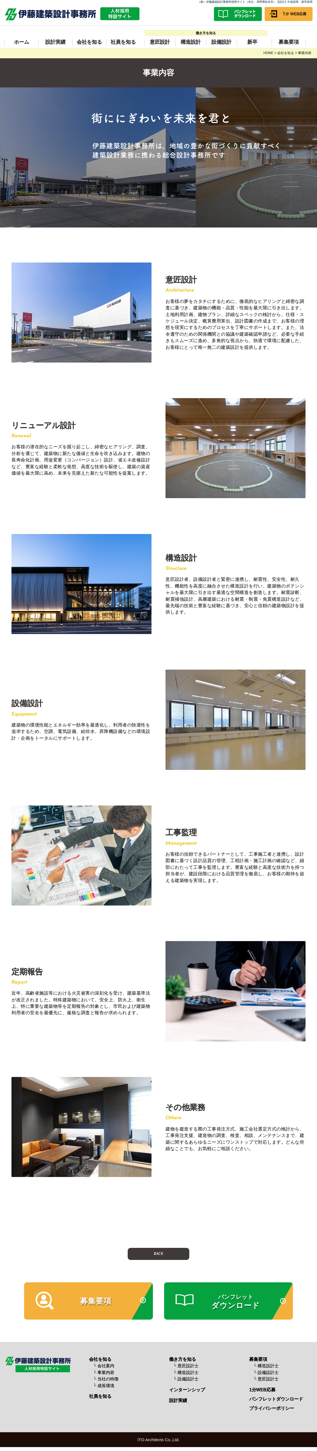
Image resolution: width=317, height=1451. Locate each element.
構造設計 (191, 42)
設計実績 (55, 42)
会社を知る (89, 42)
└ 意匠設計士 (186, 1366)
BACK (158, 1254)
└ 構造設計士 (186, 1373)
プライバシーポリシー (271, 1409)
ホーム (21, 42)
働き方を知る (182, 1360)
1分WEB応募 (262, 1390)
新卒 (252, 42)
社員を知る (123, 42)
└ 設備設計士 (186, 1380)
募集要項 (289, 42)
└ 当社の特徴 (105, 1380)
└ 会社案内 (103, 1366)
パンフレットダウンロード (276, 1400)
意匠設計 (160, 42)
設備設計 (221, 42)
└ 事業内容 (103, 1373)
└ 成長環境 (103, 1386)
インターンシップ (187, 1390)
